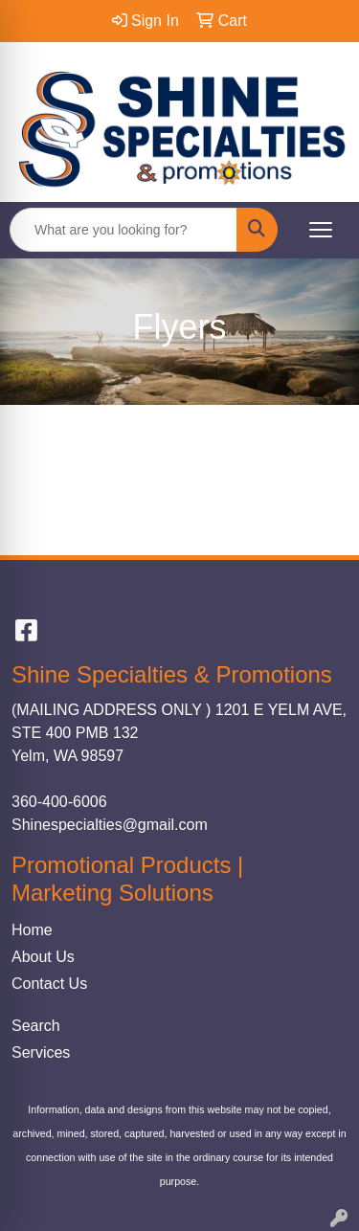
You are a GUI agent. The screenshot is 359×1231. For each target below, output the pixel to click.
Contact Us (49, 983)
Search (35, 1026)
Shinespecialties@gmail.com (109, 825)
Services (40, 1052)
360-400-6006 (59, 802)
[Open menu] (321, 230)
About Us (43, 957)
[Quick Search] (123, 230)
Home (32, 930)
